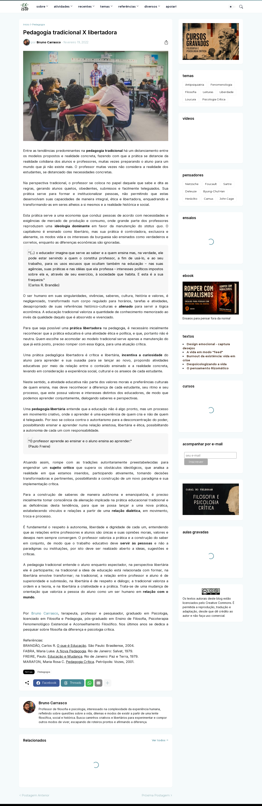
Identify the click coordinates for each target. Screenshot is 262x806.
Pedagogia (38, 24)
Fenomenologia (221, 84)
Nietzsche (192, 184)
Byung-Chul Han (214, 191)
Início (26, 24)
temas (105, 6)
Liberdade (227, 92)
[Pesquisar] (239, 6)
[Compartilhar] (164, 42)
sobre (40, 6)
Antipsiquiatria (194, 84)
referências (127, 6)
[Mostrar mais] (107, 683)
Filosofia (190, 92)
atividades (62, 6)
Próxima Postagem (156, 795)
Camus (208, 198)
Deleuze (191, 191)
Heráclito (191, 198)
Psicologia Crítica (213, 99)
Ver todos (158, 740)
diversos (150, 6)
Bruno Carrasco (44, 613)
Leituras (208, 92)
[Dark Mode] (232, 6)
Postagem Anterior (35, 795)
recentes (85, 6)
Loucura (190, 99)
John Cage (227, 198)
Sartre (227, 184)
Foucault (211, 184)
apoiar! (171, 6)
